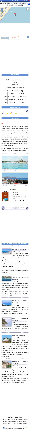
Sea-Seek (15, 0)
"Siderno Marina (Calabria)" (15, 208)
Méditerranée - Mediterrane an (15, 80)
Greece (15, 82)
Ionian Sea (15, 84)
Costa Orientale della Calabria (15, 87)
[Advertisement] (15, 56)
